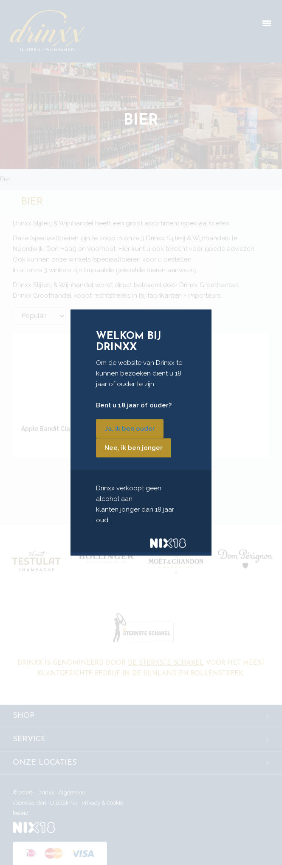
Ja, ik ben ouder (129, 428)
